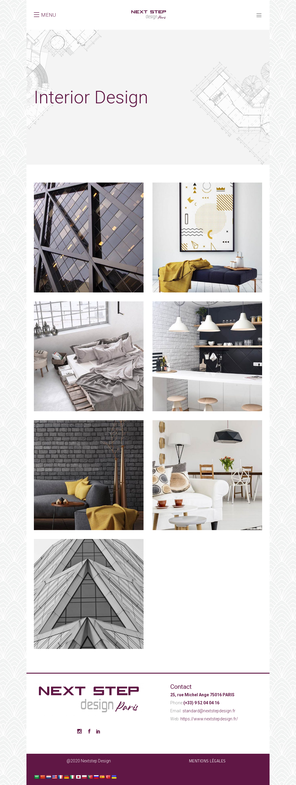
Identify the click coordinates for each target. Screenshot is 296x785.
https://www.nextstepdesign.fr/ (209, 719)
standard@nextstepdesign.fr (208, 710)
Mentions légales (207, 761)
